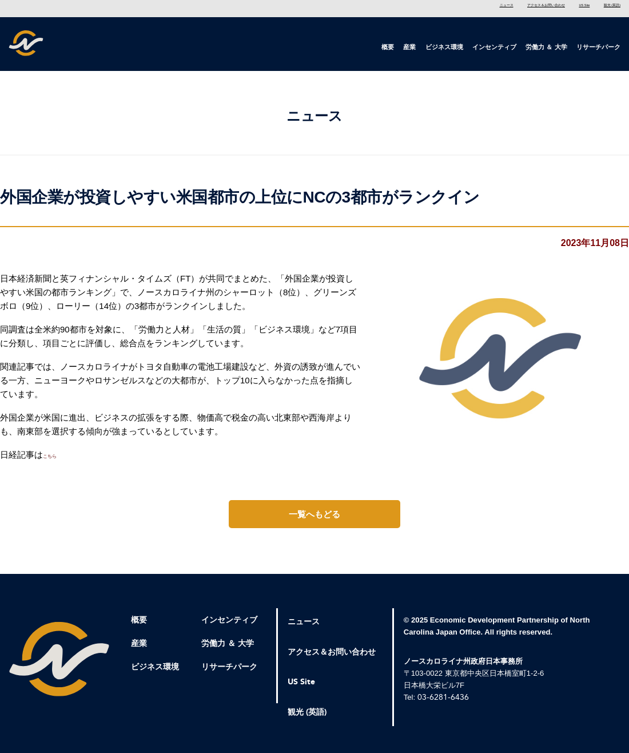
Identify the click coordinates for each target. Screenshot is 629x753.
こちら (56, 460)
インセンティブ (494, 46)
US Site (547, 8)
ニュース (392, 8)
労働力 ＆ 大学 (546, 46)
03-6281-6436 (443, 702)
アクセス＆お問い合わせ (471, 8)
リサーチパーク (598, 46)
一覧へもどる (314, 519)
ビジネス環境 (444, 46)
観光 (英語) (602, 8)
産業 (409, 46)
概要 (387, 46)
